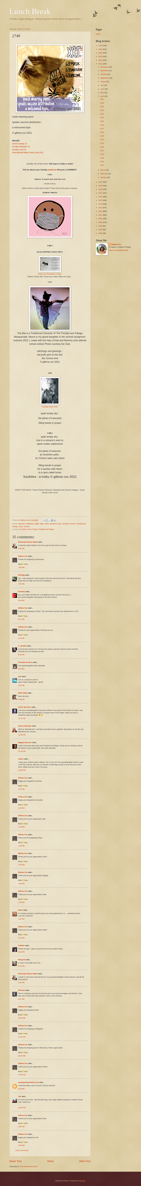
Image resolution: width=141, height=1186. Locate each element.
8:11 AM (21, 619)
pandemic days (55, 524)
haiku (42, 524)
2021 (100, 64)
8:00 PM (21, 1089)
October (103, 74)
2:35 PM (21, 1127)
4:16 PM (21, 966)
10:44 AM (21, 1056)
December (104, 67)
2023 (100, 57)
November (104, 71)
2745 (102, 136)
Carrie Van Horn (24, 707)
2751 (102, 114)
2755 (102, 99)
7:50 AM (21, 567)
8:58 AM (21, 669)
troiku (21, 526)
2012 (100, 211)
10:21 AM (21, 718)
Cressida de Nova (25, 662)
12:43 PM (22, 770)
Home (50, 1161)
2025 (100, 49)
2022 (100, 60)
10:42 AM (21, 1018)
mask (47, 524)
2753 (102, 107)
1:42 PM (21, 789)
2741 (102, 151)
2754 (102, 103)
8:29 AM (21, 655)
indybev (21, 945)
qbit (19, 676)
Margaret (21, 960)
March (103, 170)
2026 (100, 46)
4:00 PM (21, 952)
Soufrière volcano (68, 524)
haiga (37, 524)
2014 (100, 204)
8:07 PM (21, 999)
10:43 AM (21, 1037)
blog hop (21, 524)
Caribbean (29, 524)
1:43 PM (21, 808)
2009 (100, 222)
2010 (100, 219)
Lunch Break (30, 11)
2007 (100, 230)
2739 (102, 158)
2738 (102, 162)
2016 (100, 197)
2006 (100, 233)
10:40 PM (22, 1108)
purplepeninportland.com (28, 1082)
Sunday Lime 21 (19, 150)
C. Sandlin (22, 646)
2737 (102, 165)
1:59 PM (21, 919)
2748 (102, 125)
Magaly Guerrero (25, 742)
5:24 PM (21, 983)
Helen (20, 910)
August (103, 82)
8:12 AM (21, 638)
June (102, 89)
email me (52, 170)
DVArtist (21, 990)
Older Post (84, 1161)
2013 (100, 208)
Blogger (82, 1181)
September (104, 78)
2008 (100, 226)
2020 (100, 182)
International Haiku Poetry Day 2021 (27, 152)
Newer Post (15, 1161)
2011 (100, 215)
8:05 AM (21, 600)
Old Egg (21, 575)
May (102, 93)
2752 (102, 110)
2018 (100, 189)
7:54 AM (21, 584)
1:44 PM (21, 846)
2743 (102, 143)
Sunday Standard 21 (21, 146)
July (102, 85)
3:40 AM (21, 548)
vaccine (27, 526)
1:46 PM (21, 884)
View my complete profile (118, 250)
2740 (102, 154)
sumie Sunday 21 (19, 144)
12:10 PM (22, 751)
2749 (102, 121)
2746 (102, 132)
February (104, 174)
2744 (102, 140)
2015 (100, 200)
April (102, 96)
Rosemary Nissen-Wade (28, 542)
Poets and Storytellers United (49, 274)
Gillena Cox (23, 556)
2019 (100, 186)
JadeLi (21, 759)
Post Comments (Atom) (29, 1166)
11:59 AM (21, 735)
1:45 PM (21, 865)
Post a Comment (22, 1150)
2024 (100, 53)
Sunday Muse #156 (50, 407)
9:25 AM (21, 685)
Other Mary (22, 693)
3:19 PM (21, 938)
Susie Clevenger (24, 726)
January (103, 177)
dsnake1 (21, 592)
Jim (19, 1096)
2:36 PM (21, 1145)
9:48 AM (21, 699)
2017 (100, 193)
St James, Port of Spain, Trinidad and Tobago (37, 529)
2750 (102, 118)
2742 (102, 147)
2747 (102, 129)
